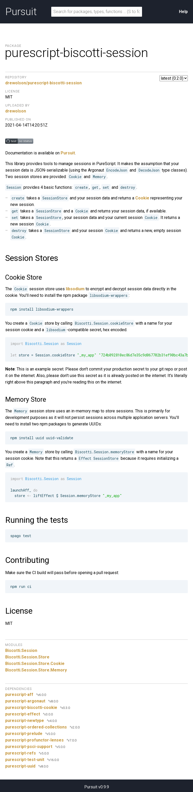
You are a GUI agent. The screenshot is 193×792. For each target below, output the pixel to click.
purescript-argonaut (25, 701)
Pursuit (21, 12)
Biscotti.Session (21, 650)
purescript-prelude (23, 733)
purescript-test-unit (24, 759)
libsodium (75, 288)
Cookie (142, 198)
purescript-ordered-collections (36, 727)
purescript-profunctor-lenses (34, 740)
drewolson (15, 111)
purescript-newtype (24, 720)
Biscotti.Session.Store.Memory (36, 670)
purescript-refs (20, 753)
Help (183, 11)
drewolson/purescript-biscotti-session (43, 82)
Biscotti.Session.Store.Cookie (35, 663)
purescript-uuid (20, 766)
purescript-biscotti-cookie (31, 707)
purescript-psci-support (28, 746)
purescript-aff (19, 694)
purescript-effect (22, 714)
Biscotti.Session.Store (27, 657)
